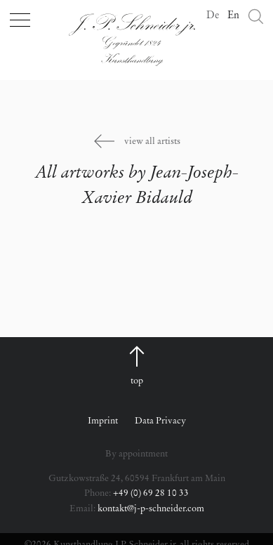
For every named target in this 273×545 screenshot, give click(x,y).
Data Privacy (160, 421)
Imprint (103, 421)
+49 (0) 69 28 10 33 (151, 493)
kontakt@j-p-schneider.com (151, 508)
